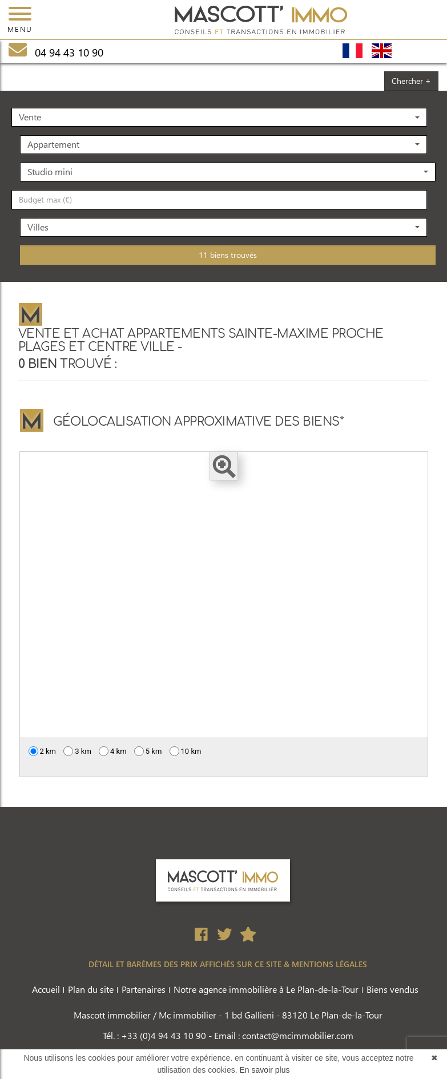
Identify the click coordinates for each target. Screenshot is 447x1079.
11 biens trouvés (228, 254)
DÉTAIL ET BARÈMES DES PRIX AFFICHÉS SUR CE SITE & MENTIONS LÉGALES (227, 964)
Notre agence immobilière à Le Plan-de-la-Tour (266, 989)
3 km (77, 751)
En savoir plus (265, 1069)
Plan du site (91, 989)
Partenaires (144, 989)
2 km (43, 751)
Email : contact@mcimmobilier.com (283, 1035)
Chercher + (411, 80)
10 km (186, 751)
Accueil (46, 989)
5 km (148, 751)
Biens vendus (392, 989)
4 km (113, 751)
